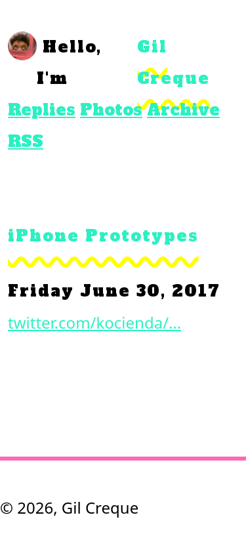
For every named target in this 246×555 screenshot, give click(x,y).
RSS (25, 141)
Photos (111, 110)
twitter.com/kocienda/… (94, 322)
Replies (41, 110)
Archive (183, 110)
